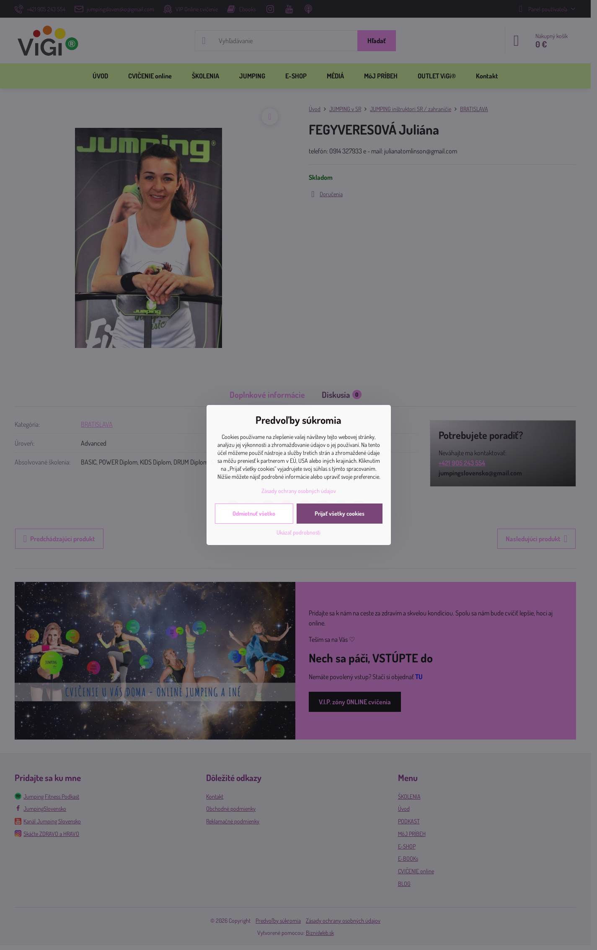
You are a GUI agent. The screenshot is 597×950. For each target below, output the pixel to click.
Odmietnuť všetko (254, 513)
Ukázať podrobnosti (298, 532)
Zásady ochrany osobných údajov (298, 490)
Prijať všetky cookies (339, 513)
